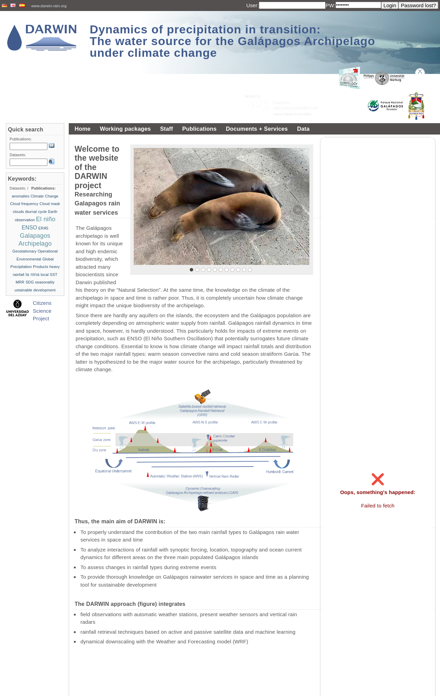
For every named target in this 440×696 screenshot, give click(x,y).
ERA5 (43, 228)
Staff (166, 129)
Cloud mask (50, 204)
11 (250, 269)
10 (244, 269)
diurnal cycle (36, 212)
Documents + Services (257, 129)
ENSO (29, 228)
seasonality (44, 282)
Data (303, 129)
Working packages (125, 129)
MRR (19, 282)
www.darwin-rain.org (49, 6)
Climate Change (44, 196)
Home (82, 129)
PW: (331, 5)
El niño (45, 219)
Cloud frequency (24, 204)
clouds (18, 212)
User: (252, 5)
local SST (49, 274)
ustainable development (34, 290)
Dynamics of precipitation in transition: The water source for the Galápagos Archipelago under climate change (232, 41)
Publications (199, 129)
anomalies (20, 196)
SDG (29, 282)
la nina (32, 274)
